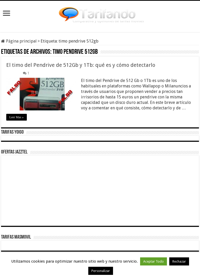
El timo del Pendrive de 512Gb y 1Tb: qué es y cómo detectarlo (80, 65)
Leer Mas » (16, 117)
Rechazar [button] (179, 261)
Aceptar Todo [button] (153, 261)
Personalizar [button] (100, 271)
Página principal (19, 41)
